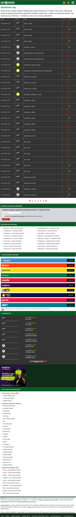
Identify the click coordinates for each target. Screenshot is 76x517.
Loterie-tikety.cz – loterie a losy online (46, 233)
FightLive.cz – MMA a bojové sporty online (13, 228)
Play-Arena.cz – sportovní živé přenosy (13, 241)
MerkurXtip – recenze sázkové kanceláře (12, 485)
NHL (4, 421)
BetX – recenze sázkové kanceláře (11, 488)
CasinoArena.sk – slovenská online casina (47, 246)
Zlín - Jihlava (28, 319)
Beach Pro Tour (6, 462)
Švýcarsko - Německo (30, 195)
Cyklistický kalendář (7, 452)
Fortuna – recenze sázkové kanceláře (11, 470)
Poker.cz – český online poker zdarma (12, 246)
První (29, 201)
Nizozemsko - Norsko (30, 189)
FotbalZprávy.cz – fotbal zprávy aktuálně (13, 230)
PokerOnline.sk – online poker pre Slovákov (48, 248)
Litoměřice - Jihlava (29, 100)
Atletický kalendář (7, 454)
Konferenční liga (7, 413)
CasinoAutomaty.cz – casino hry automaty (47, 230)
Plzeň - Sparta (28, 23)
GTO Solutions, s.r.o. (69, 516)
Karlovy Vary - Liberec (30, 76)
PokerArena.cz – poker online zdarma (12, 243)
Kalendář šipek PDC (7, 449)
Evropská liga (6, 411)
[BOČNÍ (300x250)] (13, 386)
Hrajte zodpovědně (5, 505)
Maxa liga (5, 426)
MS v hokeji (6, 416)
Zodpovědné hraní (5, 501)
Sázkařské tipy (6, 313)
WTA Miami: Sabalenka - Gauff (32, 94)
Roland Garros (6, 431)
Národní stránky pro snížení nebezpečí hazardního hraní (62, 512)
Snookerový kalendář (8, 457)
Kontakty (7, 516)
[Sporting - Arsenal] (12, 345)
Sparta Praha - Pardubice (31, 335)
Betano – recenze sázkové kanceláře (11, 475)
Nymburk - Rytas (29, 330)
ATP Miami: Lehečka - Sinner (32, 65)
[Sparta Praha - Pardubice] (12, 334)
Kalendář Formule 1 (7, 400)
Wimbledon (5, 434)
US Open (5, 436)
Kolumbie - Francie (29, 47)
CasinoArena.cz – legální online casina (13, 248)
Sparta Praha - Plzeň (30, 135)
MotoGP (5, 441)
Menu (73, 3)
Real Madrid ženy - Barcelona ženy (34, 53)
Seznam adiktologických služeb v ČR (33, 512)
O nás (2, 516)
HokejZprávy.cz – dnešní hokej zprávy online (14, 233)
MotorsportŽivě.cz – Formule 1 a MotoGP (13, 238)
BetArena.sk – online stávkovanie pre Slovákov (48, 235)
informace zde (30, 507)
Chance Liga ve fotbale (8, 398)
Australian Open (7, 429)
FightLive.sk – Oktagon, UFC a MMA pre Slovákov (49, 238)
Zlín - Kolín (27, 141)
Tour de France (6, 439)
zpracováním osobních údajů (17, 216)
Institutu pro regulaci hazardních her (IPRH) (49, 499)
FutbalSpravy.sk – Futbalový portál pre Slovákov (49, 243)
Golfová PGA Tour (7, 459)
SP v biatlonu (6, 444)
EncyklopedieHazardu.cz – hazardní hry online (48, 228)
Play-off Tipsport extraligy (9, 418)
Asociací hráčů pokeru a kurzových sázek (26, 501)
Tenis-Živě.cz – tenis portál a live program (13, 235)
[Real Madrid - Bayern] (12, 351)
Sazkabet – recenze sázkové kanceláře (12, 477)
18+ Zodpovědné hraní (56, 516)
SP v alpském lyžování (8, 447)
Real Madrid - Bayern (30, 352)
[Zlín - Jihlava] (12, 318)
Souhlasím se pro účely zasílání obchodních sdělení (23, 216)
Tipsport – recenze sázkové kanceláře (12, 472)
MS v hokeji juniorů (7, 423)
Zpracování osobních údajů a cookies (40, 516)
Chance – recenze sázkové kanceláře (11, 480)
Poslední (46, 201)
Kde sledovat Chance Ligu (9, 405)
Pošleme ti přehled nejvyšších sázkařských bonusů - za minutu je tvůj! (25, 210)
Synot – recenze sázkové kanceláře (11, 482)
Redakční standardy (15, 516)
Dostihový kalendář (7, 465)
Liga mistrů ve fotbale (8, 408)
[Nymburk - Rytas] (12, 329)
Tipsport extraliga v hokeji (9, 395)
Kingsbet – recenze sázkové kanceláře (12, 490)
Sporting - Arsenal (29, 346)
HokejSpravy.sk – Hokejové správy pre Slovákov (49, 241)
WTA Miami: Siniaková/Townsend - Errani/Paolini (38, 70)
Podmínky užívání (26, 516)
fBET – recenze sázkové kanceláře (11, 493)
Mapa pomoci (45, 512)
